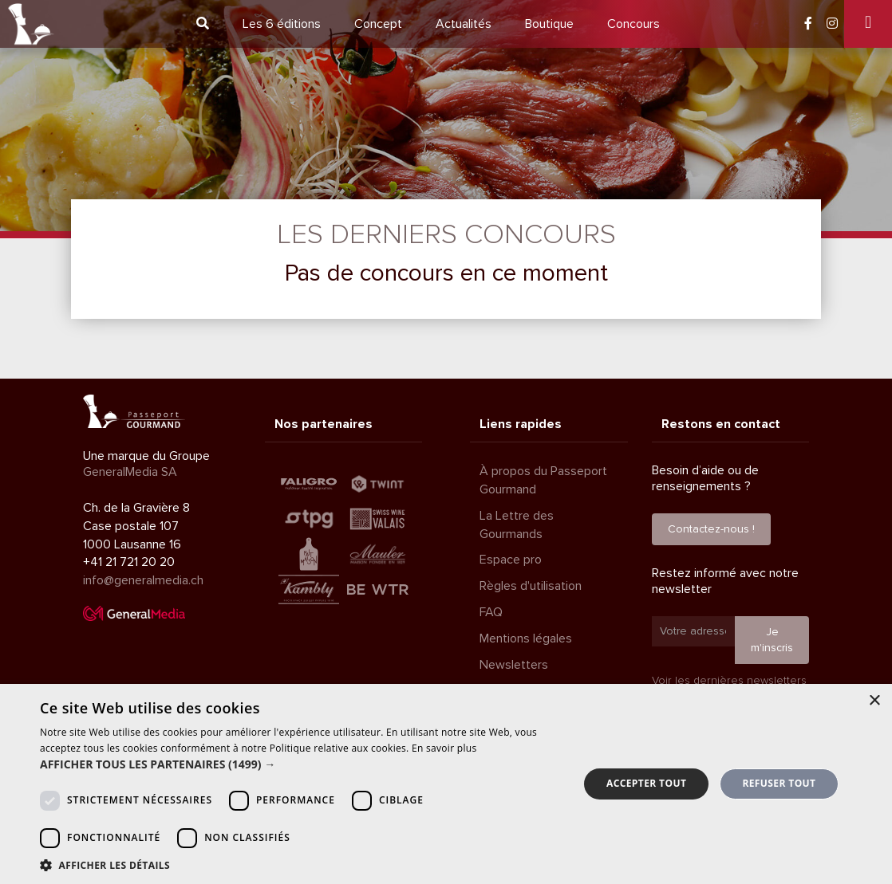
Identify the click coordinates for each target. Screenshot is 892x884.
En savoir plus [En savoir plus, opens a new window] (444, 748)
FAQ (491, 612)
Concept (378, 24)
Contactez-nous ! (711, 529)
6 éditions (282, 24)
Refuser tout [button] (778, 783)
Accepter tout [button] (646, 783)
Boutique (549, 24)
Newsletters (514, 665)
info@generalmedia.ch (143, 580)
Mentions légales (526, 638)
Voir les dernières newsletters (729, 680)
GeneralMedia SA (130, 472)
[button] (301, 764)
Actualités (463, 24)
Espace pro (511, 560)
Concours (633, 24)
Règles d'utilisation (531, 586)
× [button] (874, 701)
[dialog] (446, 784)
